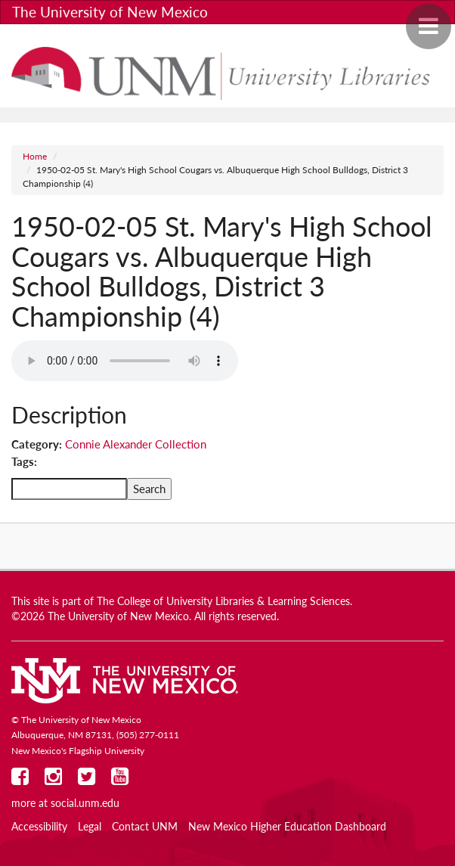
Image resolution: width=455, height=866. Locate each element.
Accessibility (39, 827)
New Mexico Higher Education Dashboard (287, 827)
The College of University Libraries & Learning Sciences (223, 601)
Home (35, 156)
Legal (89, 827)
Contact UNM (145, 827)
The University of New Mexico (110, 11)
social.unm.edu (85, 803)
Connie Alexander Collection (135, 444)
